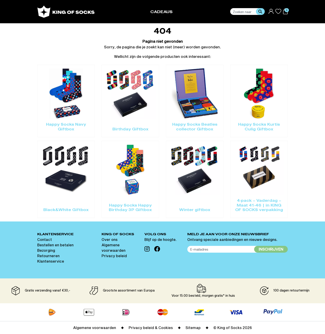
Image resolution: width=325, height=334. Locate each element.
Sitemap (193, 327)
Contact (44, 239)
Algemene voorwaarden (94, 327)
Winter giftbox (194, 210)
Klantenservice (50, 261)
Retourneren (48, 256)
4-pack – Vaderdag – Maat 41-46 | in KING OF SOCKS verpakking (259, 205)
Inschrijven (271, 249)
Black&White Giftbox (66, 210)
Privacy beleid (114, 256)
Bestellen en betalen (55, 245)
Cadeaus (161, 12)
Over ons (110, 239)
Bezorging (46, 250)
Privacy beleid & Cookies (151, 327)
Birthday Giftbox (130, 129)
